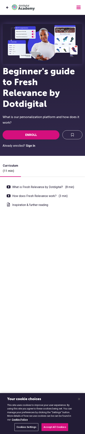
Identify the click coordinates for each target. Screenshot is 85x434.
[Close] (79, 399)
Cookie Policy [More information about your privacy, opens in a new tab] (20, 419)
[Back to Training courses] (7, 7)
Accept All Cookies (55, 427)
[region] (42, 413)
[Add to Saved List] (72, 134)
